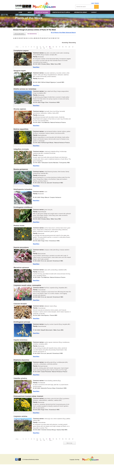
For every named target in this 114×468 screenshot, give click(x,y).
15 (53, 47)
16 (56, 47)
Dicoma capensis (19, 109)
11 (40, 47)
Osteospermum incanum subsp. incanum (28, 399)
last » (50, 48)
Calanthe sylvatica (20, 381)
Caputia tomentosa (20, 342)
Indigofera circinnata (20, 150)
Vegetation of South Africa (61, 12)
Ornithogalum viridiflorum (22, 208)
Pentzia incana (18, 227)
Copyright (72, 459)
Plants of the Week (42, 12)
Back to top (69, 445)
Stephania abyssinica (21, 362)
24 (44, 48)
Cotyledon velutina (20, 419)
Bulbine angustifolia (20, 130)
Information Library (80, 12)
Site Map (77, 459)
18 (62, 47)
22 (37, 48)
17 (59, 47)
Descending (72, 42)
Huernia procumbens (20, 249)
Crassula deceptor (20, 306)
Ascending (65, 42)
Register (97, 3)
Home (20, 12)
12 (43, 47)
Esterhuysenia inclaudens (22, 190)
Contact (94, 12)
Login (92, 3)
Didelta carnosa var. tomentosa (24, 89)
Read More (36, 67)
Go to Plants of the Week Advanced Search (63, 33)
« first (16, 47)
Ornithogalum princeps (21, 324)
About (30, 12)
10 (37, 47)
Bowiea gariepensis (20, 170)
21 (72, 47)
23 (40, 48)
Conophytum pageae (20, 51)
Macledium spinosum (21, 269)
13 (46, 47)
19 (66, 47)
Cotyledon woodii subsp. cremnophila (27, 287)
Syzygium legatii (19, 71)
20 (69, 47)
